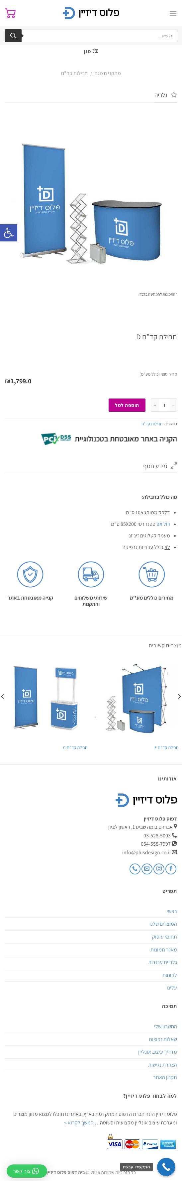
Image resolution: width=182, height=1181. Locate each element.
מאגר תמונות (163, 949)
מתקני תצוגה (108, 73)
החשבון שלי (165, 1026)
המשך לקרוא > (79, 1122)
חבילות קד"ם (74, 73)
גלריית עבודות (162, 962)
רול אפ (163, 524)
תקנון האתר (165, 1077)
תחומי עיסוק (164, 936)
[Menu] (173, 13)
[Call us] (135, 869)
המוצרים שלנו (163, 923)
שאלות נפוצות (163, 1039)
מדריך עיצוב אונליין (157, 1051)
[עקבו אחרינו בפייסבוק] (170, 869)
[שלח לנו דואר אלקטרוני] (146, 869)
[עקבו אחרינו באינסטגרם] (158, 869)
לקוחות (169, 975)
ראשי (172, 911)
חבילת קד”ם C (75, 747)
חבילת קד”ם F (166, 747)
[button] (8, 232)
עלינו (172, 987)
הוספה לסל (127, 405)
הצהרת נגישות (162, 1064)
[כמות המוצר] (164, 405)
